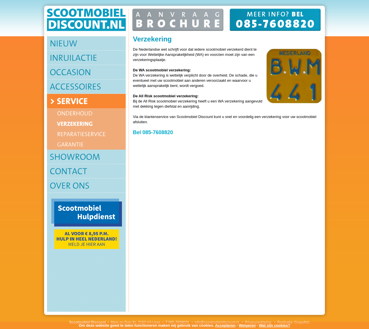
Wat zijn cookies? (274, 325)
